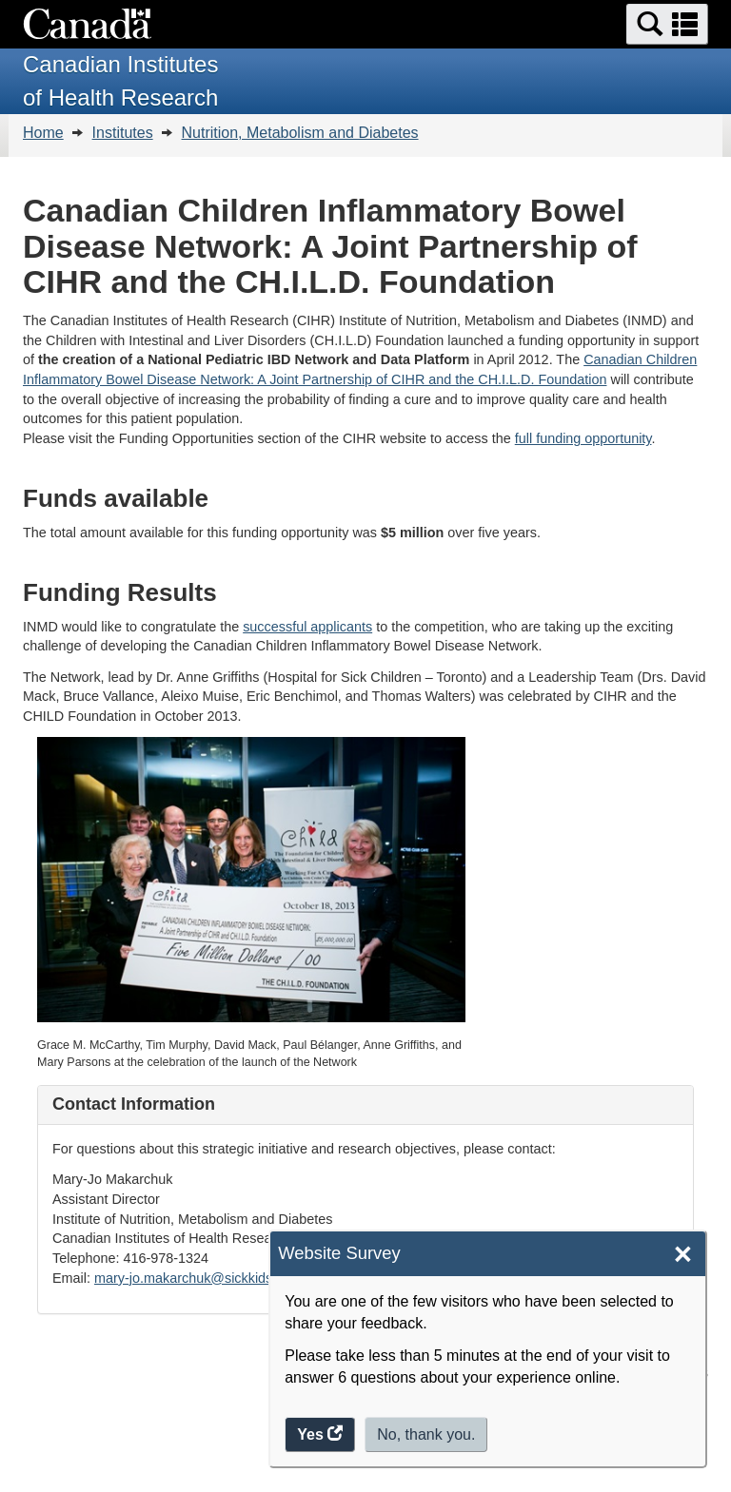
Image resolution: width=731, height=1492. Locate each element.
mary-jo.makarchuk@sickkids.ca (192, 1278)
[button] (667, 24)
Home (43, 133)
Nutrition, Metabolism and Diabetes (300, 133)
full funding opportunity (583, 438)
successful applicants (307, 626)
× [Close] (683, 1255)
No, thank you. (426, 1434)
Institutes (122, 133)
